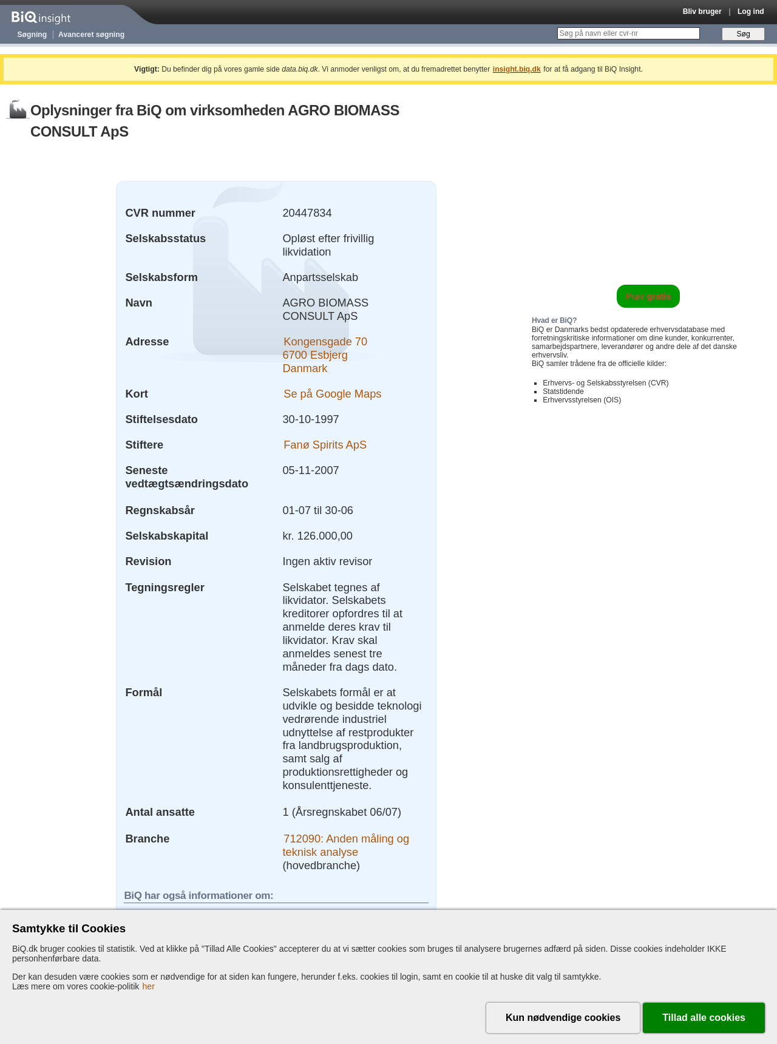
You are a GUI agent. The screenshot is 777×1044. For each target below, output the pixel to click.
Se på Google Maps (332, 393)
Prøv (648, 296)
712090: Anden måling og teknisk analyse (345, 845)
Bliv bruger (702, 11)
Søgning (32, 34)
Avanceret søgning (91, 34)
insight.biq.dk (517, 69)
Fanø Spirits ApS (325, 444)
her (149, 986)
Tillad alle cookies (703, 1017)
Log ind (751, 11)
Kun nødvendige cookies (563, 1017)
